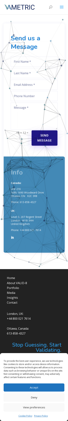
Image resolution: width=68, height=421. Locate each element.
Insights (12, 298)
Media (11, 293)
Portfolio (13, 288)
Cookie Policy (25, 415)
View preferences (34, 407)
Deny (34, 397)
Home (11, 278)
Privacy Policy (41, 415)
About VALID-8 (17, 283)
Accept (34, 387)
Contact (12, 303)
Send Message (44, 135)
